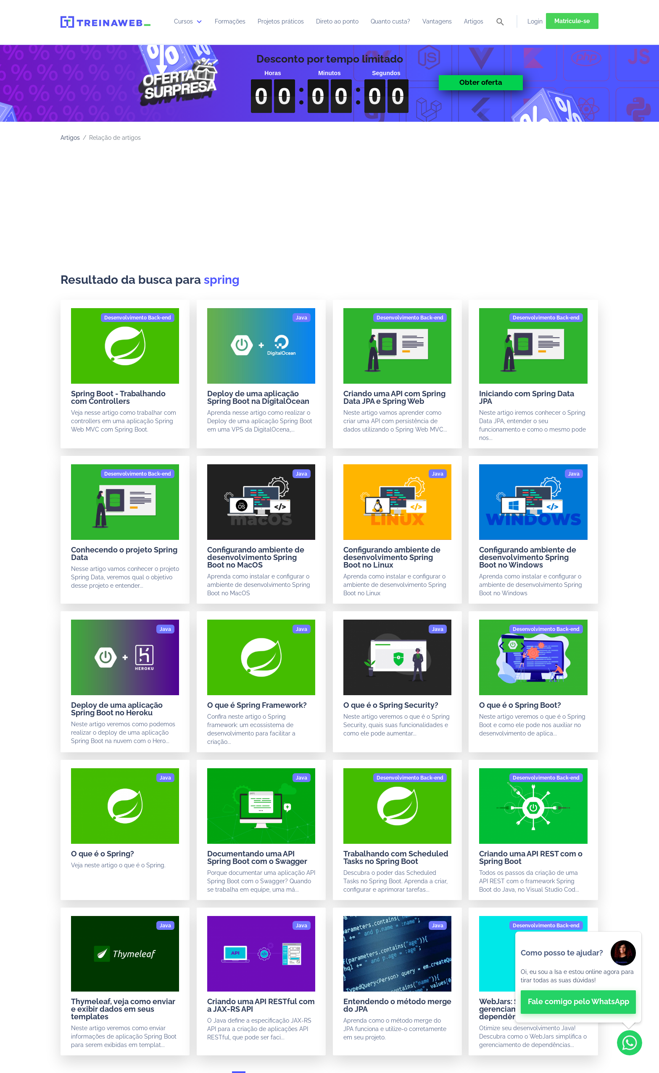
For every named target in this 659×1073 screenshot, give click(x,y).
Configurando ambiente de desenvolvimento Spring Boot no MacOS (255, 557)
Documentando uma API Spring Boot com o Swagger (257, 857)
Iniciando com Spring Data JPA (526, 397)
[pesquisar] (500, 22)
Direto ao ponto (337, 21)
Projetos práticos (281, 21)
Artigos (473, 21)
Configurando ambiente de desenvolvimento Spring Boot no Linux (391, 557)
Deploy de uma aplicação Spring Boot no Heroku (117, 709)
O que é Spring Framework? (257, 705)
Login (535, 21)
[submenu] (199, 21)
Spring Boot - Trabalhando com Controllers (118, 397)
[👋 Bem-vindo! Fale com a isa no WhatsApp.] (578, 977)
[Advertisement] (329, 210)
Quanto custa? (390, 21)
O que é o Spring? (102, 853)
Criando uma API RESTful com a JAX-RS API (261, 1005)
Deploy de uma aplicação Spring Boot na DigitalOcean (258, 397)
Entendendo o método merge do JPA (397, 1005)
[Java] (301, 318)
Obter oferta (480, 82)
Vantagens (437, 21)
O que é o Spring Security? (390, 705)
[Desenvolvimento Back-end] (137, 318)
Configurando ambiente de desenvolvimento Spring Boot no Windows (527, 557)
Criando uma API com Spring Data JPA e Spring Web (394, 397)
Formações (230, 21)
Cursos (189, 21)
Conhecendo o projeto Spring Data (124, 553)
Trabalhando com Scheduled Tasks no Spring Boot (395, 857)
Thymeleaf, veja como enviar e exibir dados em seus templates (123, 1009)
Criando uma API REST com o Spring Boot (531, 857)
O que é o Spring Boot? (520, 705)
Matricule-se (572, 21)
